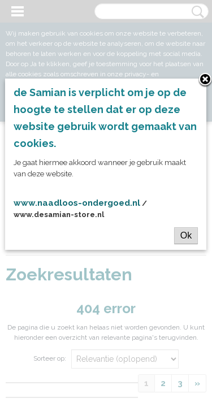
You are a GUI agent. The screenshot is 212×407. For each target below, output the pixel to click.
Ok (186, 235)
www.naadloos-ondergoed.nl (77, 203)
